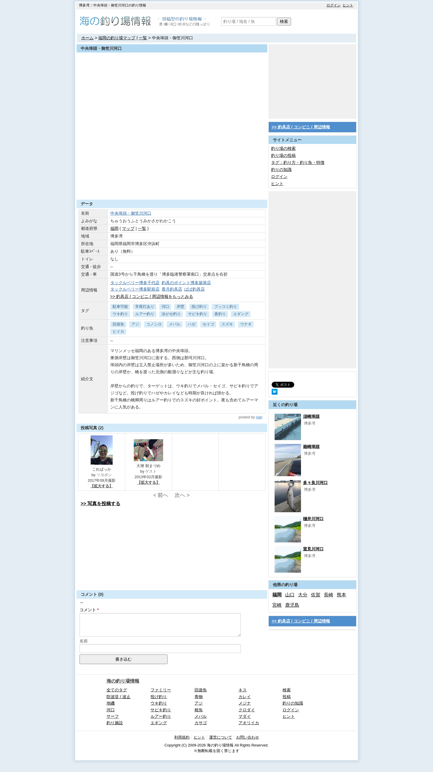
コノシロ (154, 324)
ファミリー (160, 690)
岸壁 (180, 306)
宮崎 (277, 605)
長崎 (328, 594)
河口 (165, 306)
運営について (220, 737)
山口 (290, 594)
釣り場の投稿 (283, 155)
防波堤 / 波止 (118, 696)
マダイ (245, 716)
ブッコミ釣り (225, 306)
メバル (174, 324)
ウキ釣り (120, 314)
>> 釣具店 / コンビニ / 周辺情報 (301, 127)
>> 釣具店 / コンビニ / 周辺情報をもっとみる (151, 296)
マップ (128, 228)
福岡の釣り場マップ (116, 37)
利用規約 (182, 737)
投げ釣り (199, 306)
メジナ (245, 703)
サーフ (112, 716)
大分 (302, 594)
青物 (198, 696)
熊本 (341, 594)
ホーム (87, 37)
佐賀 (315, 594)
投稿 (287, 696)
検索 (284, 21)
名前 (84, 641)
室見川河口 (313, 549)
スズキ (227, 324)
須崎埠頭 (311, 416)
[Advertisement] (172, 185)
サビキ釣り (197, 314)
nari (259, 417)
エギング (240, 314)
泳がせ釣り (171, 314)
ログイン (334, 5)
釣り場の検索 (283, 148)
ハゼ (191, 324)
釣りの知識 (281, 169)
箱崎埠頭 (311, 446)
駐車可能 (120, 306)
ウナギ (246, 324)
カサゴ (200, 722)
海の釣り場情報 (122, 680)
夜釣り (220, 314)
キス (243, 690)
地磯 (110, 703)
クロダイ (247, 709)
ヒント (348, 5)
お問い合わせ (247, 737)
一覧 (143, 37)
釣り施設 (114, 722)
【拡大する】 (101, 486)
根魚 (198, 709)
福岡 (114, 228)
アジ (135, 324)
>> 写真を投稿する (100, 503)
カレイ (245, 696)
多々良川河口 (315, 482)
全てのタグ (116, 690)
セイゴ (208, 324)
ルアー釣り (144, 314)
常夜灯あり (144, 306)
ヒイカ (118, 331)
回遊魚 (118, 324)
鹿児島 (292, 605)
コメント (88, 610)
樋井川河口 (313, 518)
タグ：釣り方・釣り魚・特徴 (297, 162)
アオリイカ (249, 722)
